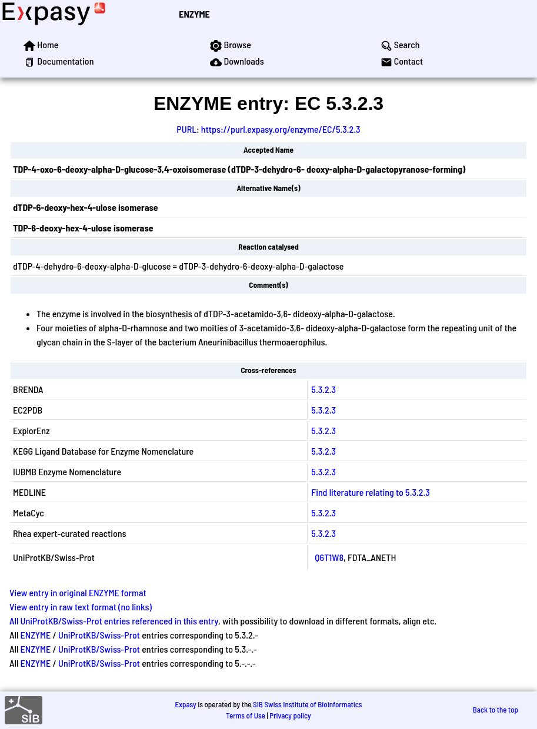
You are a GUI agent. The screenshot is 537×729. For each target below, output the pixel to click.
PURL (186, 129)
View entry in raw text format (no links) (80, 606)
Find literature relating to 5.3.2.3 (370, 492)
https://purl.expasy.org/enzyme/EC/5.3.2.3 (281, 129)
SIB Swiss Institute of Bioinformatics (307, 704)
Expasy (185, 704)
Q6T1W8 (329, 557)
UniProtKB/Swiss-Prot (99, 634)
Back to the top (495, 709)
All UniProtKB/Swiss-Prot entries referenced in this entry (113, 620)
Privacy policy (290, 715)
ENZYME (194, 13)
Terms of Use (245, 715)
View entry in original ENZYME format (77, 592)
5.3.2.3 (323, 389)
